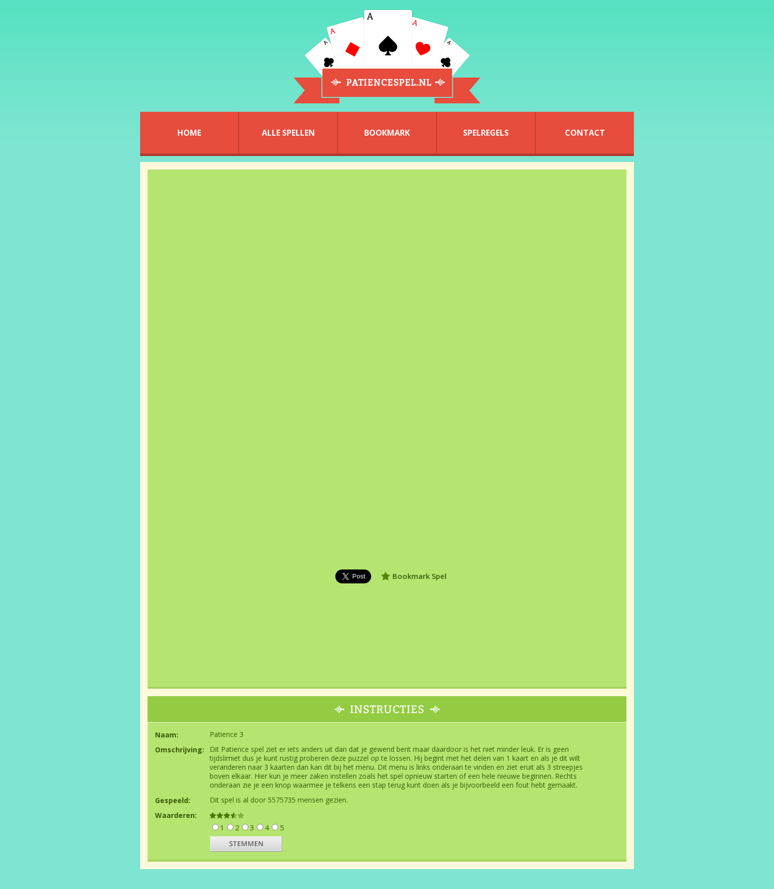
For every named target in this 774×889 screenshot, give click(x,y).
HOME (189, 132)
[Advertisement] (74, 442)
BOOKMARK (387, 132)
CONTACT (585, 132)
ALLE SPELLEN (288, 132)
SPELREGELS (486, 132)
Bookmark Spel (419, 576)
